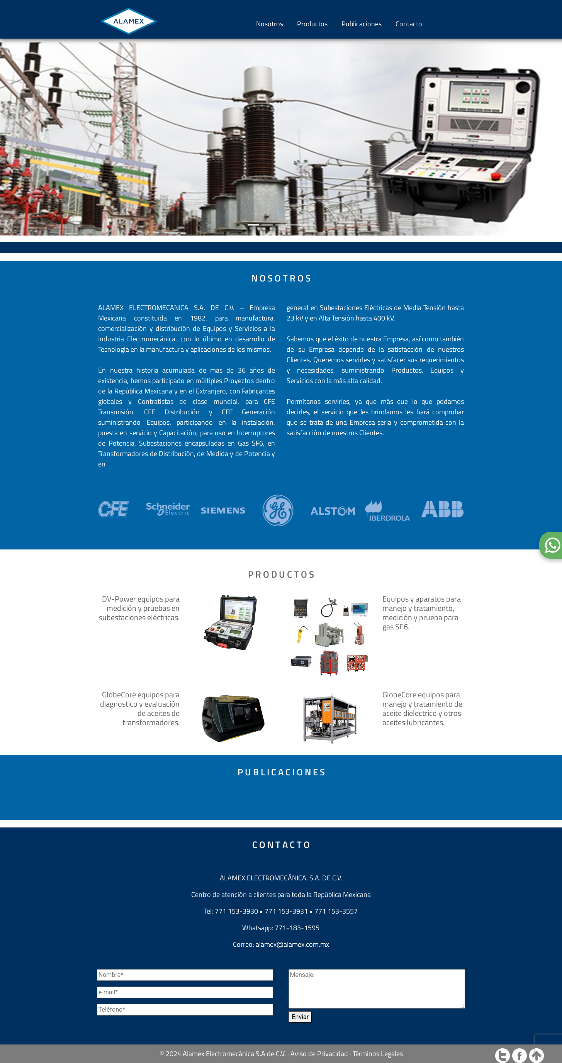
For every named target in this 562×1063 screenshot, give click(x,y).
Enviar (300, 1017)
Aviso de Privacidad (319, 1053)
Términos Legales (378, 1053)
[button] (42, 139)
